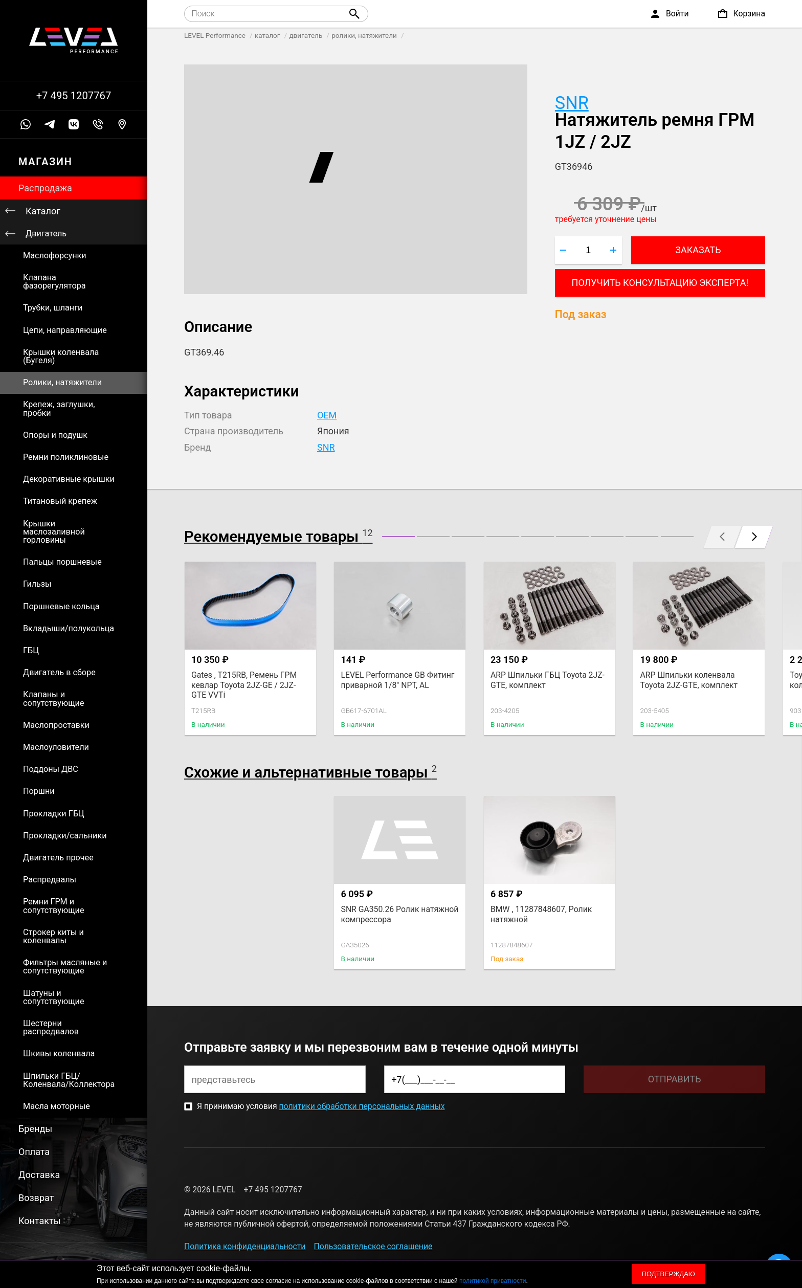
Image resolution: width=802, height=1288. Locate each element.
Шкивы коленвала (59, 1053)
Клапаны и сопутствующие (53, 698)
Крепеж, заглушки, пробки (59, 408)
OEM (327, 415)
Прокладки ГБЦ (53, 813)
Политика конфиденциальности (244, 1246)
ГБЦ (31, 650)
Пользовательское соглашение (373, 1246)
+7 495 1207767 (74, 96)
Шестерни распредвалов (51, 1027)
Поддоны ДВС (50, 769)
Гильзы (37, 584)
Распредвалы (49, 879)
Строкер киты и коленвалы (53, 936)
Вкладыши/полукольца (68, 628)
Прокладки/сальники (65, 835)
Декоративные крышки (69, 479)
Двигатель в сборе (59, 672)
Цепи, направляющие (65, 330)
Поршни (39, 791)
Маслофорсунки (54, 255)
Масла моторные (56, 1106)
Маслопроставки (56, 725)
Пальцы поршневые (62, 562)
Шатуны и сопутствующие (53, 997)
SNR (572, 103)
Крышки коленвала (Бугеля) (61, 356)
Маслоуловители (56, 747)
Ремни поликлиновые (65, 457)
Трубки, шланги (52, 308)
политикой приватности (492, 1280)
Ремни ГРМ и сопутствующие (53, 906)
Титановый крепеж (60, 501)
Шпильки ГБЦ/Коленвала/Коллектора (69, 1080)
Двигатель (46, 233)
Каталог (43, 211)
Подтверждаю (668, 1274)
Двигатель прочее (58, 857)
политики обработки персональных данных (361, 1106)
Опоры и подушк (55, 435)
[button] (398, 536)
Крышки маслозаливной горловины (54, 532)
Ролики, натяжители (62, 382)
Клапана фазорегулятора (54, 282)
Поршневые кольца (61, 606)
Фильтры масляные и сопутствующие (65, 966)
